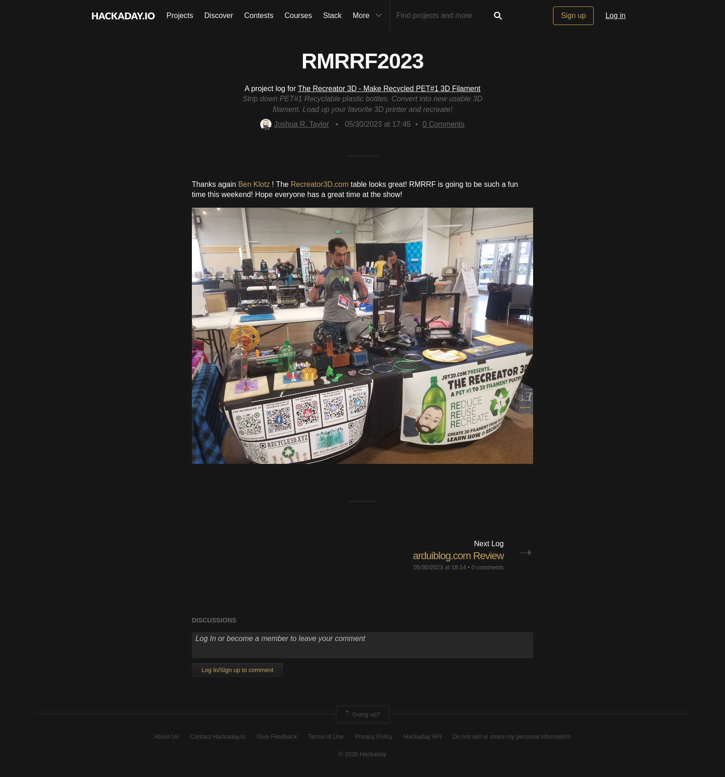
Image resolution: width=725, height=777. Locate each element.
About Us (166, 736)
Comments (444, 124)
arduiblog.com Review (458, 555)
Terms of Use (326, 736)
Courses (298, 15)
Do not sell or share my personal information (512, 736)
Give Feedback (277, 736)
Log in (615, 15)
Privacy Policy (374, 736)
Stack (332, 15)
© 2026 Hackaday (362, 754)
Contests (258, 15)
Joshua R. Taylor (294, 124)
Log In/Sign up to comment (237, 669)
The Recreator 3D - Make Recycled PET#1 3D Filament (389, 88)
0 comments (488, 567)
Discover (218, 15)
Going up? (362, 714)
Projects (179, 15)
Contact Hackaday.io (218, 736)
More (369, 15)
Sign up (573, 15)
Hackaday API (423, 736)
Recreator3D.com (320, 184)
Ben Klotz (254, 184)
